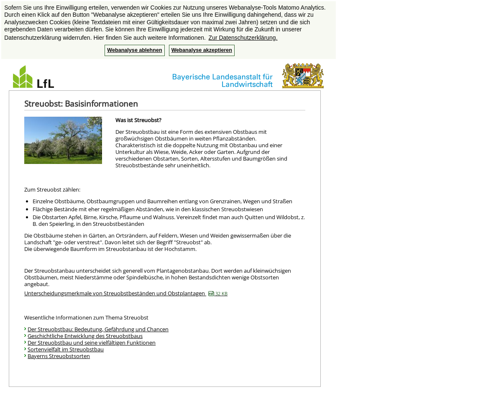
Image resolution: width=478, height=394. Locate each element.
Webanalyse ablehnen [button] (134, 50)
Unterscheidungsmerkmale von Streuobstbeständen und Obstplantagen (125, 293)
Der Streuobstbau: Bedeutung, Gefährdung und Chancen (98, 329)
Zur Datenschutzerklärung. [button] (243, 37)
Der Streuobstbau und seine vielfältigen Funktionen (92, 342)
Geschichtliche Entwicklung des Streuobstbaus (85, 336)
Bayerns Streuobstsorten (59, 356)
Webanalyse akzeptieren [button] (201, 50)
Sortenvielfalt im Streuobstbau (66, 349)
